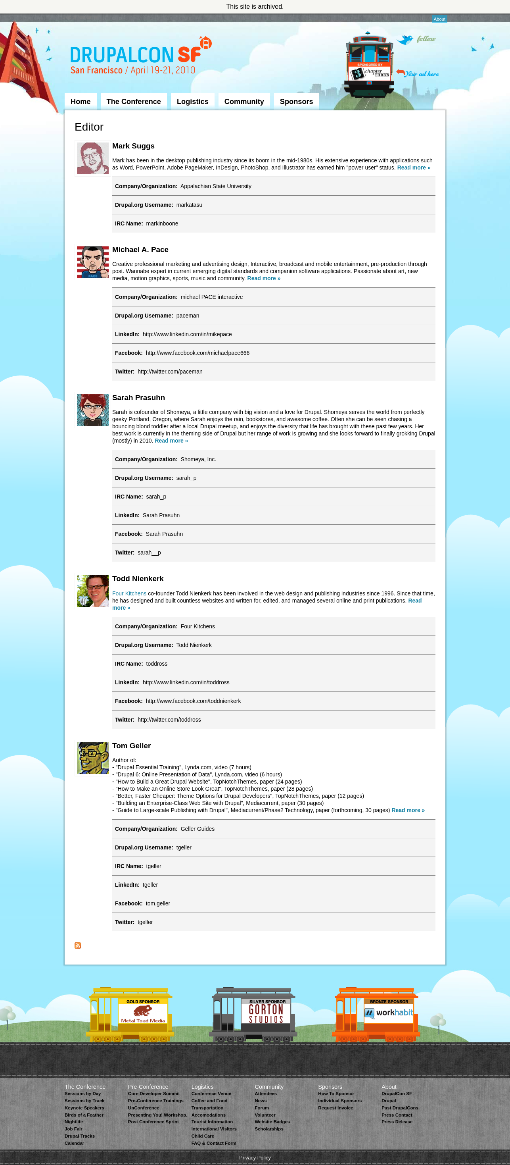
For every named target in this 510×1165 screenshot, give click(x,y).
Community (244, 102)
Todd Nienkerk (138, 578)
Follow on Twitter (416, 40)
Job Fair (73, 1128)
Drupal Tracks (80, 1136)
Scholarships (269, 1128)
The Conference (134, 102)
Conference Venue (211, 1093)
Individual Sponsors (340, 1100)
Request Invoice (335, 1107)
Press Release (397, 1121)
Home (81, 102)
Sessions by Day (83, 1093)
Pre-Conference (148, 1087)
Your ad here (417, 73)
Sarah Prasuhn (138, 397)
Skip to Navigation (80, 17)
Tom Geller (131, 745)
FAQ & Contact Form (214, 1143)
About (439, 19)
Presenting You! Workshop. (158, 1115)
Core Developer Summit (154, 1093)
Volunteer (265, 1115)
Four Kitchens (129, 593)
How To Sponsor (336, 1093)
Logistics (193, 102)
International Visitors (214, 1128)
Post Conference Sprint (153, 1121)
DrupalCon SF (397, 1093)
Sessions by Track (85, 1100)
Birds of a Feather (84, 1115)
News (261, 1100)
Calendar (74, 1143)
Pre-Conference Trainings (156, 1100)
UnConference (143, 1107)
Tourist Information (212, 1121)
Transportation (208, 1107)
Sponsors (296, 102)
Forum (262, 1107)
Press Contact (397, 1115)
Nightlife (74, 1121)
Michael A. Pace (140, 249)
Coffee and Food (210, 1100)
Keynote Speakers (84, 1107)
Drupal (389, 1100)
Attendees (266, 1093)
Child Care (203, 1136)
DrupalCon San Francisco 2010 (142, 57)
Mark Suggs (133, 146)
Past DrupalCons (400, 1107)
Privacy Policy (255, 1158)
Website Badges (272, 1121)
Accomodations (209, 1115)
